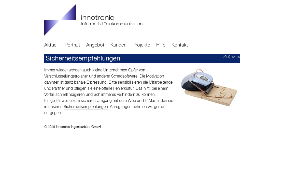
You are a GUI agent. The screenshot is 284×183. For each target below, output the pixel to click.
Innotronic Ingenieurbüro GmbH (78, 127)
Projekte (141, 45)
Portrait (72, 45)
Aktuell (51, 45)
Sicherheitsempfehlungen (86, 106)
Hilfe (160, 45)
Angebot (95, 45)
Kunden (118, 45)
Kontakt (180, 45)
